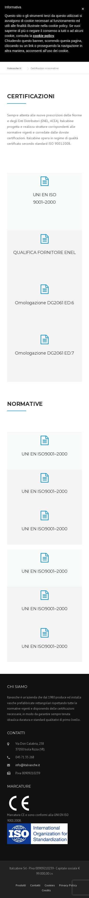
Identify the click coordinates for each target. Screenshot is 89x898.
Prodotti (21, 885)
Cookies (50, 885)
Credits (46, 890)
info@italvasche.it (27, 765)
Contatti (35, 885)
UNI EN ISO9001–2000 (44, 454)
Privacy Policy (68, 885)
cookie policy (43, 36)
